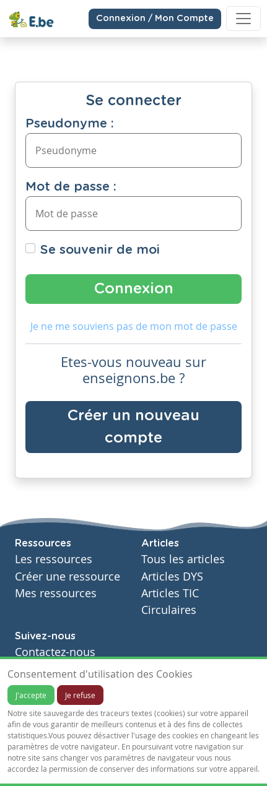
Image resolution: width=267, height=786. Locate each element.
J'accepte (30, 695)
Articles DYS (172, 576)
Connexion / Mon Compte (155, 18)
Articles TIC (170, 593)
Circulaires (168, 610)
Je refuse (80, 695)
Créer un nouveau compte (133, 427)
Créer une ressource (67, 576)
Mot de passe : (70, 187)
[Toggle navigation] (243, 18)
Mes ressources (56, 593)
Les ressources (53, 559)
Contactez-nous (55, 652)
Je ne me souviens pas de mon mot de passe (133, 326)
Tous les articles (183, 559)
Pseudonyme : (69, 124)
